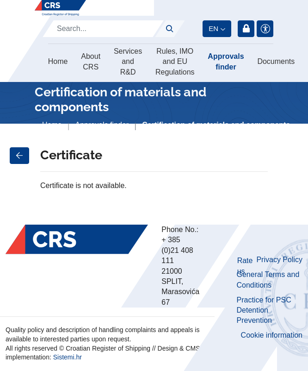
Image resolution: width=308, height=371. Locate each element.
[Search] (103, 28)
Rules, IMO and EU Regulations (175, 61)
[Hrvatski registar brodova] (60, 8)
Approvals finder (226, 61)
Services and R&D (128, 61)
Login (246, 28)
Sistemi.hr (67, 357)
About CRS (90, 61)
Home (58, 61)
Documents (276, 61)
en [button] (213, 28)
